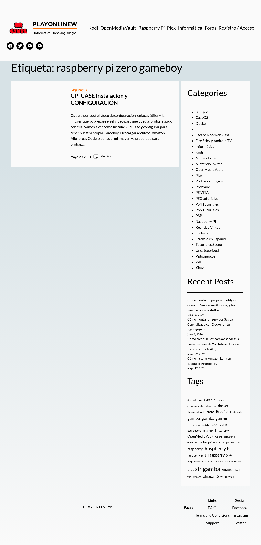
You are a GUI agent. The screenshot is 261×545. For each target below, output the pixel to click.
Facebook (240, 508)
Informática (205, 146)
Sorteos (202, 233)
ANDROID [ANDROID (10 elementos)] (209, 400)
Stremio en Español (211, 239)
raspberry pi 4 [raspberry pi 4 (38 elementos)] (220, 455)
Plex (199, 175)
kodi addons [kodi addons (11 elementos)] (194, 430)
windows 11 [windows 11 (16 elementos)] (228, 476)
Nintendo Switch (209, 158)
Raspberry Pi (79, 90)
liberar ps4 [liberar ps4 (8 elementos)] (208, 430)
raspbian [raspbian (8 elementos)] (209, 461)
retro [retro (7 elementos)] (227, 461)
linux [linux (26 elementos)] (218, 430)
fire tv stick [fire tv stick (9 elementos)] (236, 411)
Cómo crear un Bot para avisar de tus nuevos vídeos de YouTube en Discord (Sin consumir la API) (213, 344)
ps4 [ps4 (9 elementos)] (238, 442)
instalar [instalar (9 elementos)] (206, 425)
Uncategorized (207, 250)
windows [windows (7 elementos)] (197, 476)
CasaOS (202, 117)
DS (198, 129)
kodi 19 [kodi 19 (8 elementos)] (223, 425)
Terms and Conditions (212, 515)
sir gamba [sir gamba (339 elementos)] (207, 468)
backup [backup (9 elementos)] (221, 400)
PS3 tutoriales (207, 198)
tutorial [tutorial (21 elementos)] (227, 470)
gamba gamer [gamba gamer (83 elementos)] (215, 418)
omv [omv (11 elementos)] (226, 430)
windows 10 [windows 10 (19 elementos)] (211, 476)
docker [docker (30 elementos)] (223, 405)
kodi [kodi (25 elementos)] (215, 425)
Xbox (200, 268)
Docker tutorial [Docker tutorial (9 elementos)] (195, 411)
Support (212, 523)
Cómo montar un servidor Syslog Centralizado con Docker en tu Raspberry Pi (210, 324)
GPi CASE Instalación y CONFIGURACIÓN (99, 99)
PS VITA (202, 192)
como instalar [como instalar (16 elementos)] (196, 406)
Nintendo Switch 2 (210, 164)
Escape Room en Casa (213, 135)
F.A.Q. (212, 508)
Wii (198, 262)
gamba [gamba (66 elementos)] (193, 418)
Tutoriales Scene (209, 244)
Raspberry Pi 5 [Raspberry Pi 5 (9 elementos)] (195, 461)
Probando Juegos (209, 181)
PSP (199, 216)
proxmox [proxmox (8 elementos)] (230, 442)
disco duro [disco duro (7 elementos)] (211, 406)
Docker (201, 123)
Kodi (199, 152)
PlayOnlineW (55, 24)
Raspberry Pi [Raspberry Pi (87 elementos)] (218, 448)
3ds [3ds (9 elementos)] (189, 400)
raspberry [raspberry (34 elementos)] (195, 449)
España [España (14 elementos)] (209, 411)
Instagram (240, 515)
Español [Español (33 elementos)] (222, 411)
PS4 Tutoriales (207, 204)
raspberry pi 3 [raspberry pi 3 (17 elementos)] (196, 455)
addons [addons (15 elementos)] (197, 400)
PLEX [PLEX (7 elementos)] (222, 442)
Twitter (240, 523)
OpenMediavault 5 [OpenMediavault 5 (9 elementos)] (225, 436)
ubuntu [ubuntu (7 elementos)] (237, 470)
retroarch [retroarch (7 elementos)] (236, 461)
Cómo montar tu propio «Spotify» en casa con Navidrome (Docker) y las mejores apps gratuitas (212, 305)
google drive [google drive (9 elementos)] (193, 425)
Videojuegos (205, 256)
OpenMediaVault (209, 169)
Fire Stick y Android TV (214, 141)
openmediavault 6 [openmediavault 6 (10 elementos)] (197, 442)
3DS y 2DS (204, 112)
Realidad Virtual (208, 227)
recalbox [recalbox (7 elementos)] (219, 461)
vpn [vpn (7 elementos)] (189, 476)
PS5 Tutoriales (207, 210)
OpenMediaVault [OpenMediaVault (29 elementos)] (200, 436)
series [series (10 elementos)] (190, 470)
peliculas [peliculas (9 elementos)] (213, 442)
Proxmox (203, 187)
